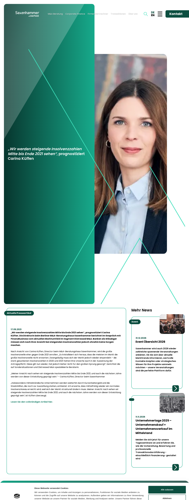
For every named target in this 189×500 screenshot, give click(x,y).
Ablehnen (167, 481)
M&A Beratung (55, 13)
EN (152, 15)
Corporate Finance (75, 13)
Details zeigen (41, 495)
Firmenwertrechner (98, 13)
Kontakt (175, 14)
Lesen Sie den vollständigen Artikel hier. (32, 401)
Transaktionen (118, 13)
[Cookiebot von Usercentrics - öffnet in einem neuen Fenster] (17, 495)
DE (152, 12)
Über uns (133, 13)
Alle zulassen (167, 472)
